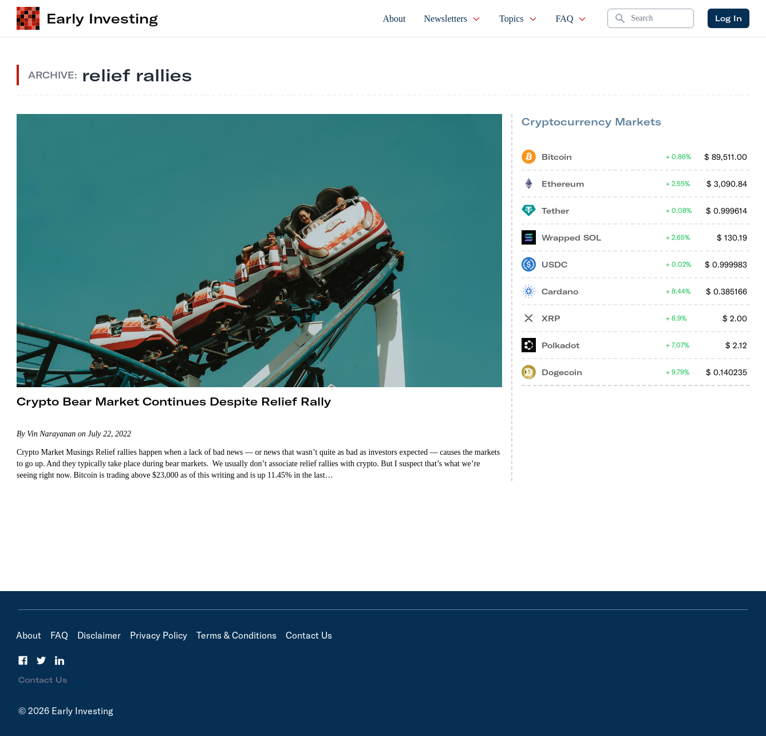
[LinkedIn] (59, 660)
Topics (518, 18)
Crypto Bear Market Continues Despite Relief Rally (174, 401)
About (394, 18)
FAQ (571, 18)
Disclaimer (99, 635)
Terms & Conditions (236, 635)
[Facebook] (22, 660)
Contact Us (309, 635)
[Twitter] (41, 660)
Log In (728, 18)
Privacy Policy (158, 635)
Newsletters (452, 18)
